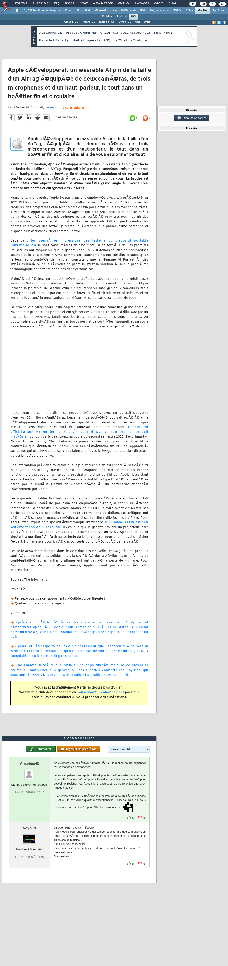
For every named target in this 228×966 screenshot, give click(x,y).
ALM (87, 10)
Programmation (159, 10)
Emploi (123, 3)
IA (78, 10)
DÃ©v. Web (128, 10)
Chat (83, 3)
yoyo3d (29, 828)
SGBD (177, 10)
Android (122, 16)
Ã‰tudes (141, 3)
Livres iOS (124, 22)
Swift (147, 22)
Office (189, 10)
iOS (133, 16)
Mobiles (202, 10)
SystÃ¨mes (219, 10)
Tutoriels (40, 3)
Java (114, 10)
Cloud (68, 10)
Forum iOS (88, 22)
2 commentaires (73, 108)
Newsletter (103, 3)
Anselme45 (29, 764)
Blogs (69, 3)
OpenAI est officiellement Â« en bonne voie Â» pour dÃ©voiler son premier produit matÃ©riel (79, 432)
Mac (137, 22)
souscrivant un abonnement (100, 692)
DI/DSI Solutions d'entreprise (41, 10)
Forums (21, 3)
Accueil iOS (71, 22)
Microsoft (101, 10)
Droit (158, 3)
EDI (142, 10)
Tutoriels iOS (107, 22)
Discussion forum (191, 118)
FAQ (56, 3)
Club (172, 3)
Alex (53, 108)
